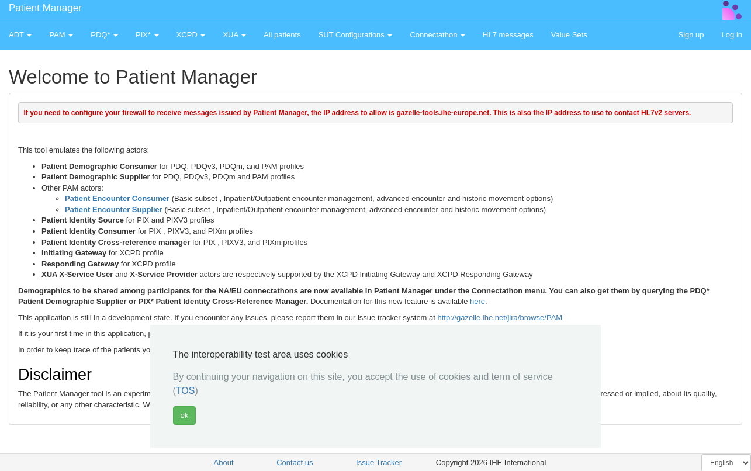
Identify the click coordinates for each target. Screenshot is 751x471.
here (477, 301)
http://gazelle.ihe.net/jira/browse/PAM (500, 317)
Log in (732, 34)
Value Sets (569, 34)
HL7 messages (508, 34)
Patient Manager (45, 7)
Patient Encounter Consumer (117, 198)
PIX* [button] (147, 34)
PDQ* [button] (104, 34)
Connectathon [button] (437, 34)
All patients (282, 34)
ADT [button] (20, 34)
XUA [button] (234, 34)
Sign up (691, 34)
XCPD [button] (191, 34)
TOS (185, 391)
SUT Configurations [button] (356, 34)
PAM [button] (61, 34)
